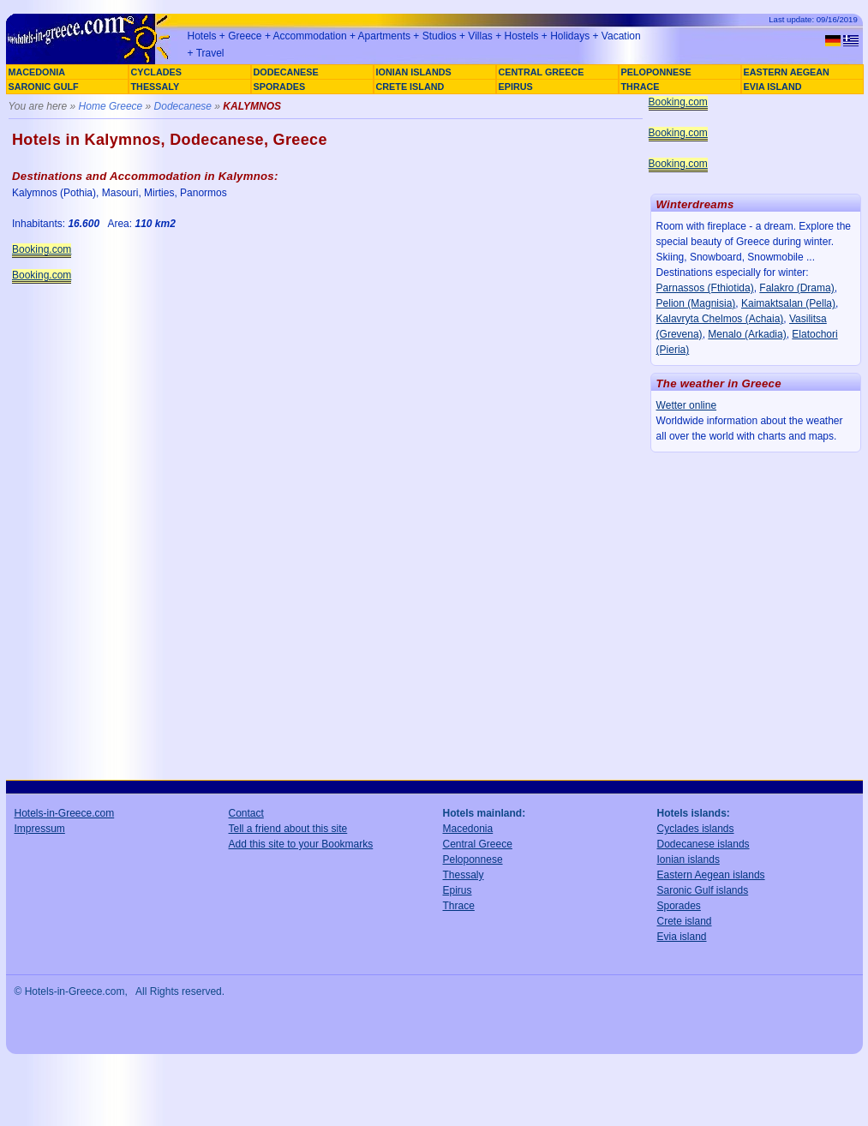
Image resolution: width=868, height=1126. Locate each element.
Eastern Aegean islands (711, 875)
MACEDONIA (37, 72)
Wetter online (686, 405)
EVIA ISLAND (773, 86)
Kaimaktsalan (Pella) (788, 303)
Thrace (459, 906)
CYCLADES (156, 72)
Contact (246, 813)
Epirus (457, 890)
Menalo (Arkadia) (747, 334)
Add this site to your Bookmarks (301, 844)
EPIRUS (516, 86)
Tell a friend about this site (288, 829)
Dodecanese (183, 106)
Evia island (682, 937)
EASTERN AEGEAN (786, 72)
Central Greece (477, 844)
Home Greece (111, 106)
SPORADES (280, 86)
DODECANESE (286, 72)
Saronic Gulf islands (703, 890)
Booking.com (41, 249)
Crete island (684, 921)
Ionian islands (688, 859)
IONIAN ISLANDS (414, 72)
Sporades (679, 906)
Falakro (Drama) (796, 288)
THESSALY (155, 86)
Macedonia (468, 829)
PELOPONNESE (656, 72)
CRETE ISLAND (410, 86)
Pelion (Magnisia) (696, 303)
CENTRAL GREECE (541, 72)
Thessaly (463, 875)
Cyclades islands (695, 829)
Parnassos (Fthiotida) (705, 288)
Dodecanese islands (703, 844)
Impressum (40, 829)
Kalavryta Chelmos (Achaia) (720, 319)
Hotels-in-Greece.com (65, 813)
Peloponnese (473, 859)
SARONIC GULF (44, 86)
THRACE (640, 86)
